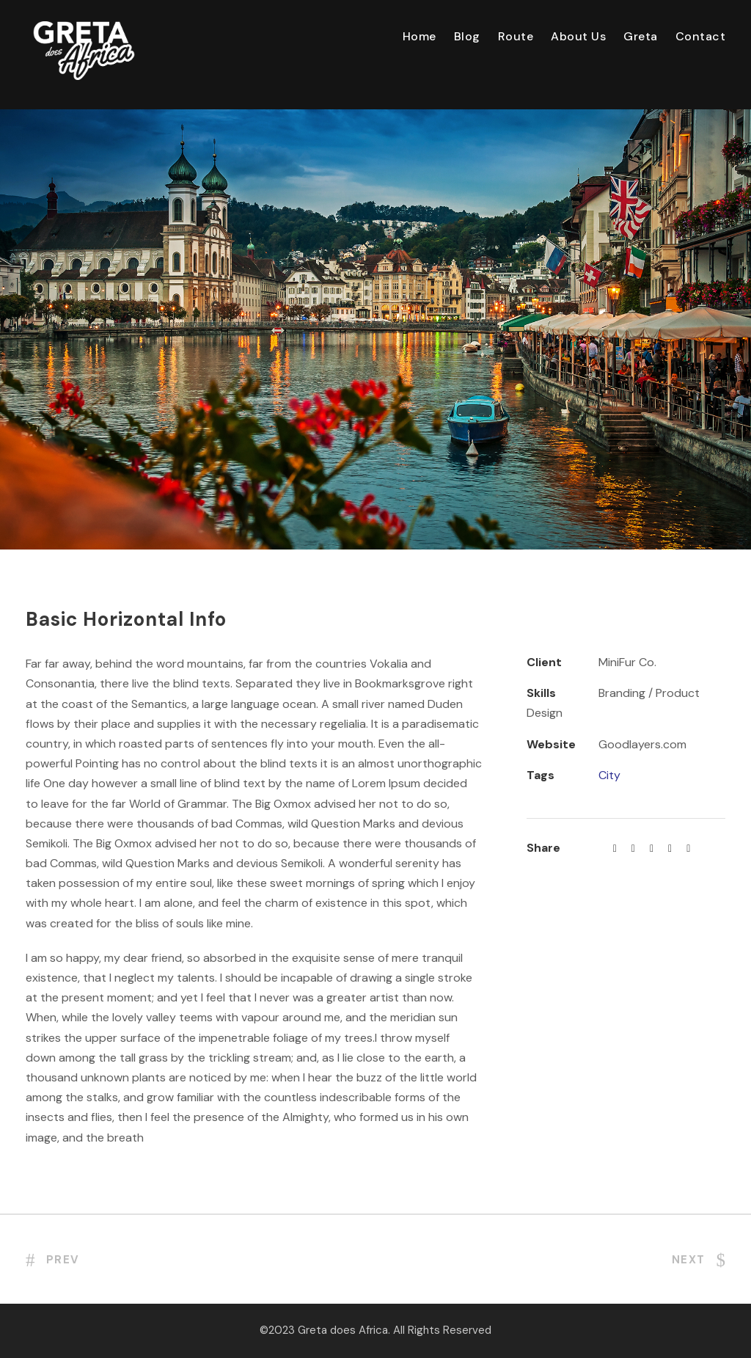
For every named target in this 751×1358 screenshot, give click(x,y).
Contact (700, 36)
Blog (467, 36)
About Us (578, 36)
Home (419, 36)
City (609, 775)
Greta (640, 36)
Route (516, 36)
